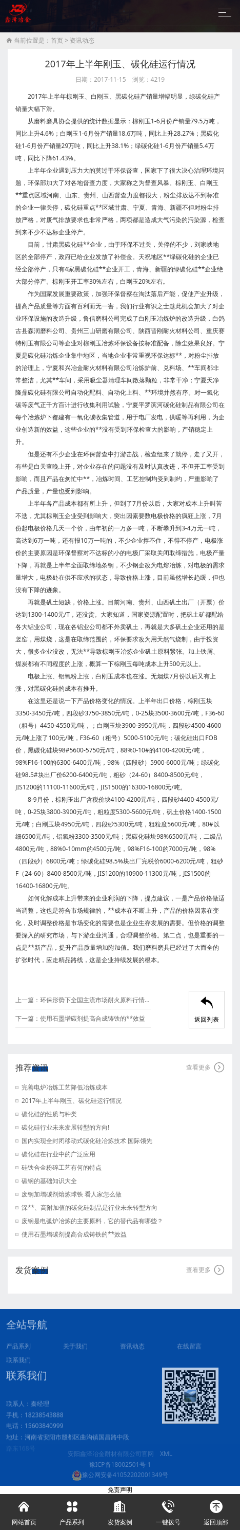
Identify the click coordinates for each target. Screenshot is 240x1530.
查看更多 (205, 1067)
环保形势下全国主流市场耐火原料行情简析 (95, 1000)
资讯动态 (82, 40)
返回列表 (206, 1010)
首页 (57, 40)
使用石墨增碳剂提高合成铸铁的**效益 (92, 1018)
